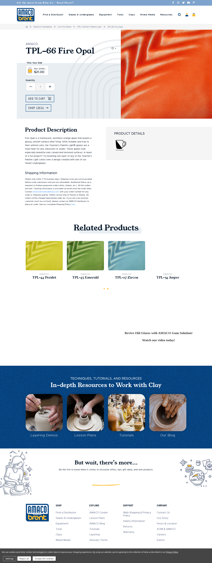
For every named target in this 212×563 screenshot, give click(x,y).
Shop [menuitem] (60, 505)
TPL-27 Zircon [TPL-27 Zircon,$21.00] (126, 278)
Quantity (30, 80)
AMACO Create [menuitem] (100, 512)
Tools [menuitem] (120, 14)
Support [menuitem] (129, 505)
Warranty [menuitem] (129, 532)
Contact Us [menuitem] (163, 512)
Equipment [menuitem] (105, 14)
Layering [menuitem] (96, 534)
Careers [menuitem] (161, 534)
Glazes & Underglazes (43, 26)
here (73, 204)
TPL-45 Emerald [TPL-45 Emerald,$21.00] (85, 278)
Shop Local (36, 108)
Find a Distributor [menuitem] (53, 14)
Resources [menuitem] (166, 14)
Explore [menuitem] (96, 505)
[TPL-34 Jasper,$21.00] (167, 256)
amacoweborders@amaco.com (47, 192)
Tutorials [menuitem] (96, 529)
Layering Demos (44, 436)
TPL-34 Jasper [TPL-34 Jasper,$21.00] (168, 278)
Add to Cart (37, 99)
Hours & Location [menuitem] (167, 523)
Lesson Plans (85, 436)
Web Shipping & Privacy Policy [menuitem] (138, 514)
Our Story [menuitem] (163, 518)
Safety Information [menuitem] (135, 521)
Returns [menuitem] (128, 526)
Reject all (24, 558)
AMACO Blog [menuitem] (98, 523)
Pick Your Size (34, 62)
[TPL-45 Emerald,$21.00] (85, 256)
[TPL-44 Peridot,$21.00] (44, 256)
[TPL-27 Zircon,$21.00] (126, 256)
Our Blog (167, 436)
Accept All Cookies (44, 558)
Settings (9, 558)
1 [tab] (104, 289)
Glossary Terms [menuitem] (100, 540)
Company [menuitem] (162, 505)
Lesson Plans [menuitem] (98, 518)
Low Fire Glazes (66, 26)
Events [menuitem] (161, 540)
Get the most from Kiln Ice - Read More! (46, 3)
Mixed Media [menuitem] (147, 14)
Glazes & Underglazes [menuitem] (81, 14)
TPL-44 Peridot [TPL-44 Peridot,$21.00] (44, 278)
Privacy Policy (172, 552)
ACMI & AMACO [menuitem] (166, 529)
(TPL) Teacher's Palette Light (92, 26)
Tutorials (126, 436)
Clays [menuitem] (132, 14)
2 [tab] (107, 289)
